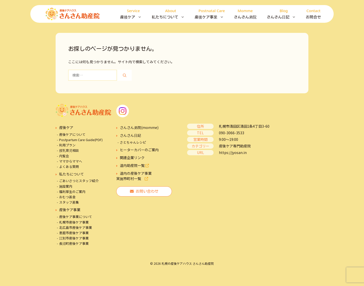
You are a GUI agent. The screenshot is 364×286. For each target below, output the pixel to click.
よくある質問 (69, 166)
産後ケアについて (72, 134)
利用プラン (67, 145)
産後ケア (133, 14)
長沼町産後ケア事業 (74, 243)
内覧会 (64, 155)
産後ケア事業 (212, 14)
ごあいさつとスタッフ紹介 (79, 180)
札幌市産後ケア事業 (74, 222)
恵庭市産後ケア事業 (74, 232)
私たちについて (171, 14)
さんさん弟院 (245, 13)
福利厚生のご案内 (72, 191)
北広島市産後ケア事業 (75, 227)
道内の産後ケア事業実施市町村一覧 (134, 176)
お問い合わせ (144, 191)
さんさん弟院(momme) (139, 127)
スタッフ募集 (69, 202)
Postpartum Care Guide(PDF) (81, 139)
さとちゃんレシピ (133, 142)
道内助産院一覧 (134, 165)
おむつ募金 (67, 196)
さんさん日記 (284, 14)
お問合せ (313, 13)
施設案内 (65, 186)
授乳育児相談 (69, 150)
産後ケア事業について (75, 216)
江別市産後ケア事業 (74, 238)
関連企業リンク (132, 157)
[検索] (125, 75)
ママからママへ (70, 161)
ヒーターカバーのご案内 (139, 149)
